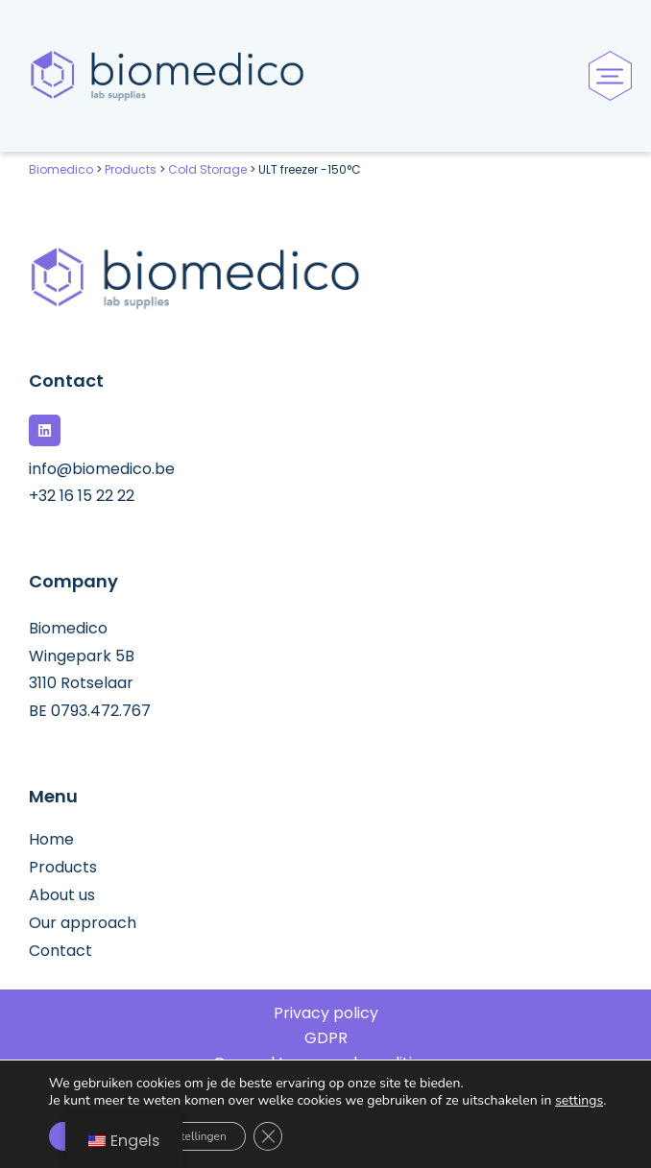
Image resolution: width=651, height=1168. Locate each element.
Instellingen (196, 1136)
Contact (60, 951)
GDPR (326, 1038)
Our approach (82, 923)
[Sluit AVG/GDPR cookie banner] (267, 1136)
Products (63, 867)
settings (579, 1100)
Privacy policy (326, 1013)
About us (62, 895)
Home (51, 839)
